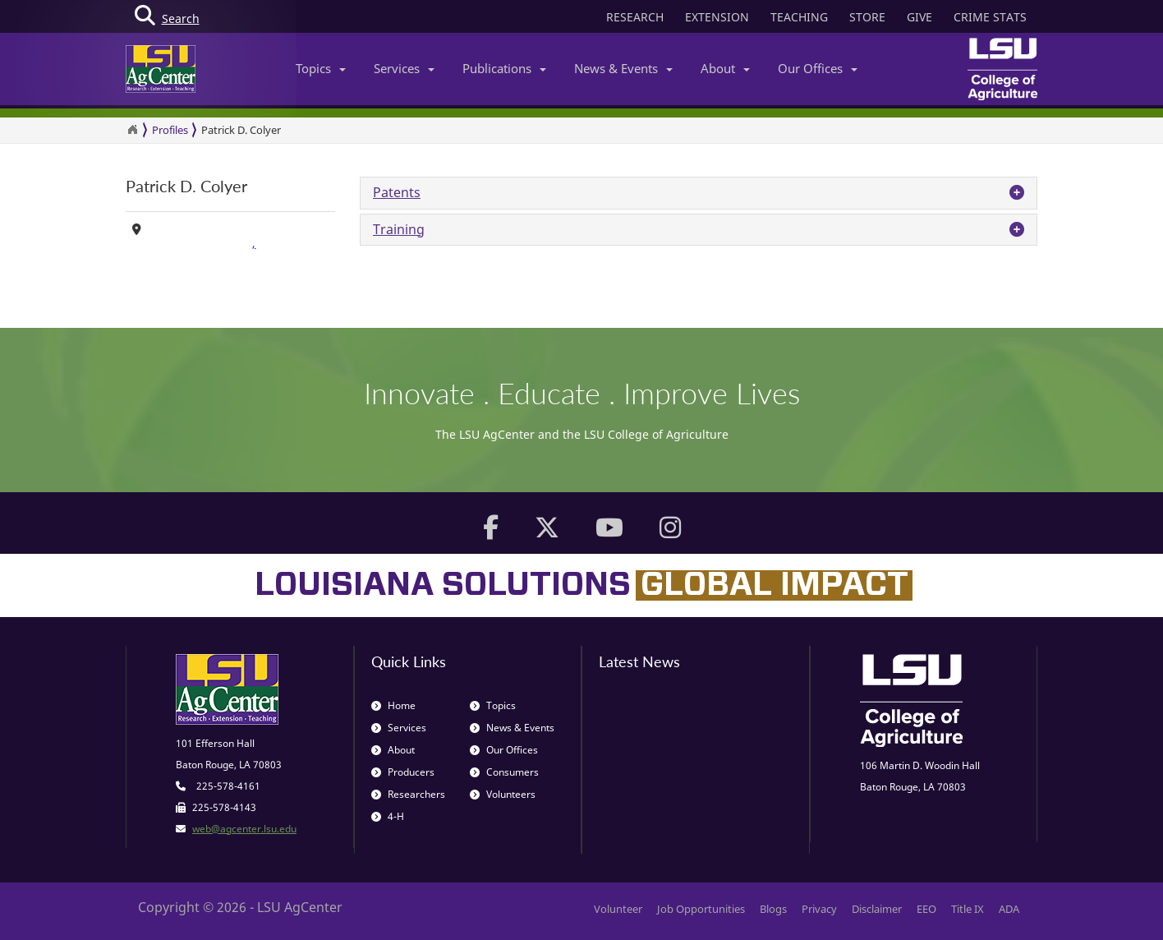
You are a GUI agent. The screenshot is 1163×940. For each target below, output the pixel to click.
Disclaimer (877, 908)
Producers (402, 772)
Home (393, 705)
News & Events (623, 68)
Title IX (967, 908)
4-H (387, 816)
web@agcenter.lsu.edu (244, 829)
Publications (504, 68)
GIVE (919, 17)
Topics (321, 68)
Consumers (504, 772)
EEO (926, 908)
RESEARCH (635, 17)
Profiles (170, 129)
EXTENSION (717, 17)
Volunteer (618, 908)
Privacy (819, 908)
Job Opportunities (701, 908)
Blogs (773, 908)
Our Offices (817, 68)
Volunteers (503, 794)
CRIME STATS (990, 17)
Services (404, 68)
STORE (867, 17)
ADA (1009, 908)
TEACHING (799, 17)
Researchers (408, 794)
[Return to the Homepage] (132, 129)
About (725, 68)
